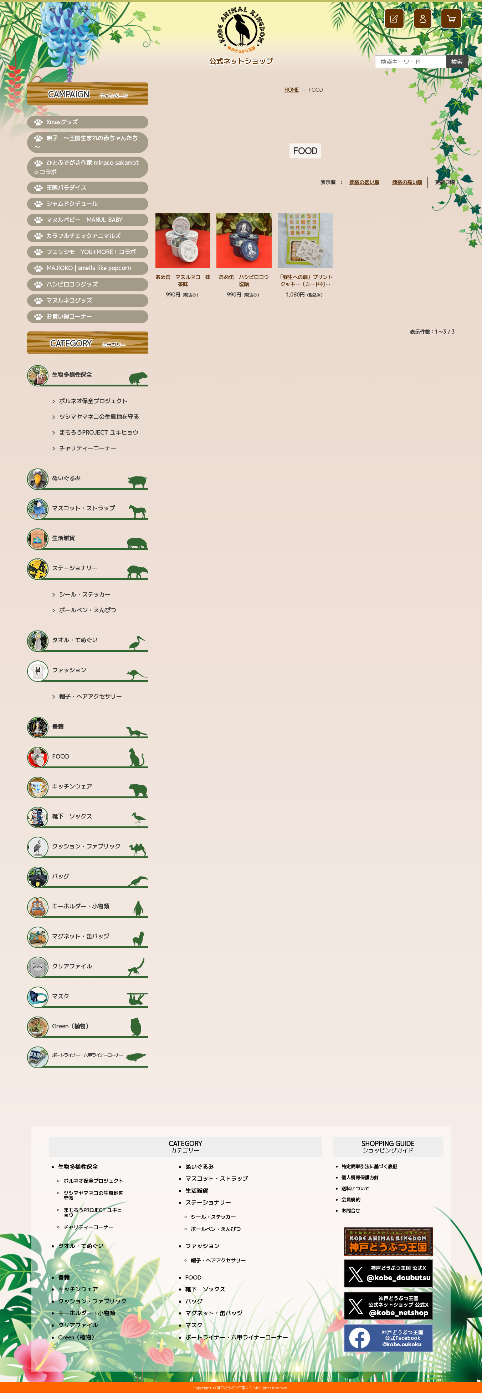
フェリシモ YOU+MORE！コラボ (85, 252)
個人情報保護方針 (360, 1178)
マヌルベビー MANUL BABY (78, 220)
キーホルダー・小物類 (80, 906)
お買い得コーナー (63, 317)
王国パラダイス (60, 188)
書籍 (57, 726)
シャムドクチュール (66, 204)
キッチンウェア (72, 786)
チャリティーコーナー (87, 448)
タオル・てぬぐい (75, 640)
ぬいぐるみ (66, 478)
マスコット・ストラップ (83, 508)
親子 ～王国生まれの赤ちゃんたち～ (86, 142)
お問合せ (351, 1211)
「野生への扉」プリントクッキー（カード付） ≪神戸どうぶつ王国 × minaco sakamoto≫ (306, 288)
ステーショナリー (75, 568)
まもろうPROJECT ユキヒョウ (98, 432)
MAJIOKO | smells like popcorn (82, 268)
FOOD (60, 756)
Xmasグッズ (56, 122)
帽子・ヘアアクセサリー (90, 696)
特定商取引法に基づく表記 (369, 1167)
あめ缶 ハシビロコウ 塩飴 (246, 281)
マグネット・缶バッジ (80, 936)
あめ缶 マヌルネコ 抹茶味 (182, 281)
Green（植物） (71, 1026)
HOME (291, 89)
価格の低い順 (364, 182)
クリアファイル (72, 966)
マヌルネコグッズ (63, 301)
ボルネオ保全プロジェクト (93, 401)
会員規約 (351, 1200)
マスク (60, 996)
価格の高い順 (407, 182)
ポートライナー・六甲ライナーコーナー (87, 1055)
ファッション (69, 670)
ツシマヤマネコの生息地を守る (99, 417)
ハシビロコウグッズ (66, 284)
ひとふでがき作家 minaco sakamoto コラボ (86, 167)
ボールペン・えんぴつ (87, 610)
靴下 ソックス (72, 816)
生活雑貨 (63, 538)
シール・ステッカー (85, 594)
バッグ (60, 876)
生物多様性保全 (72, 375)
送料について (355, 1189)
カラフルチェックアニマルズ (77, 236)
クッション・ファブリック (86, 846)
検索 (457, 62)
